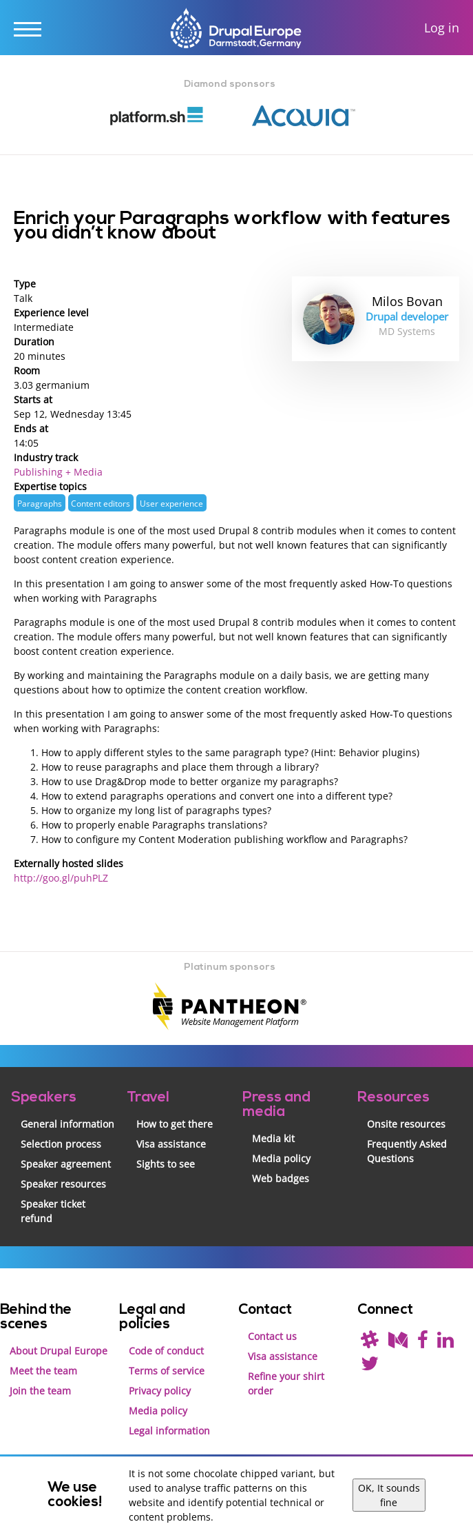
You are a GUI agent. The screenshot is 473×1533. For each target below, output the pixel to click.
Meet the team (43, 1370)
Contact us (272, 1336)
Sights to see (165, 1163)
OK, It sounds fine (389, 1495)
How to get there (174, 1123)
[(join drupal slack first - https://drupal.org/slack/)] (370, 1343)
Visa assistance (171, 1143)
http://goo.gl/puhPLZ (61, 877)
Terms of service (166, 1370)
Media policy (281, 1158)
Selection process (61, 1143)
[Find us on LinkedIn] (445, 1343)
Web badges (280, 1178)
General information (67, 1123)
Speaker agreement (66, 1163)
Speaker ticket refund (53, 1211)
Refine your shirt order (286, 1383)
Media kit (273, 1138)
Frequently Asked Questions (407, 1151)
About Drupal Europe (58, 1350)
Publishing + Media (58, 471)
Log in (441, 28)
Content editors (100, 503)
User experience (171, 503)
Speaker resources (63, 1183)
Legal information (169, 1430)
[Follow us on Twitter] (370, 1366)
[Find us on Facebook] (422, 1343)
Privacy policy (160, 1390)
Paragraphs (39, 503)
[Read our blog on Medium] (398, 1343)
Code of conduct (166, 1350)
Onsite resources (406, 1123)
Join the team (40, 1390)
